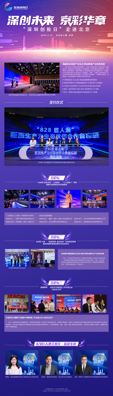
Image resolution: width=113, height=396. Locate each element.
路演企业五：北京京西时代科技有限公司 (53, 222)
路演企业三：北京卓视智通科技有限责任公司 (89, 219)
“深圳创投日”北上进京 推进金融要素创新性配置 (80, 80)
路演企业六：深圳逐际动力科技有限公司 (87, 222)
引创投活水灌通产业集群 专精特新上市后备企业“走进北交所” (29, 318)
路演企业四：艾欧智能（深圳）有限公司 (20, 222)
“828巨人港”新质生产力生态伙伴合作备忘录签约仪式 (56, 162)
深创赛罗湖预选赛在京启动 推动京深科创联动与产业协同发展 (82, 254)
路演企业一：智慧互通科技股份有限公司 (20, 219)
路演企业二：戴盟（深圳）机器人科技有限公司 (55, 219)
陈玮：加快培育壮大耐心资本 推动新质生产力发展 (81, 89)
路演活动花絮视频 (45, 216)
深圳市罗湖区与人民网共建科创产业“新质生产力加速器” (83, 83)
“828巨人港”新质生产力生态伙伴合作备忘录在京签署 (82, 86)
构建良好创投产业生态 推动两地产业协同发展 (84, 64)
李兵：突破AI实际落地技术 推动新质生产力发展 (80, 92)
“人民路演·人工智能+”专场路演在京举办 (20, 216)
